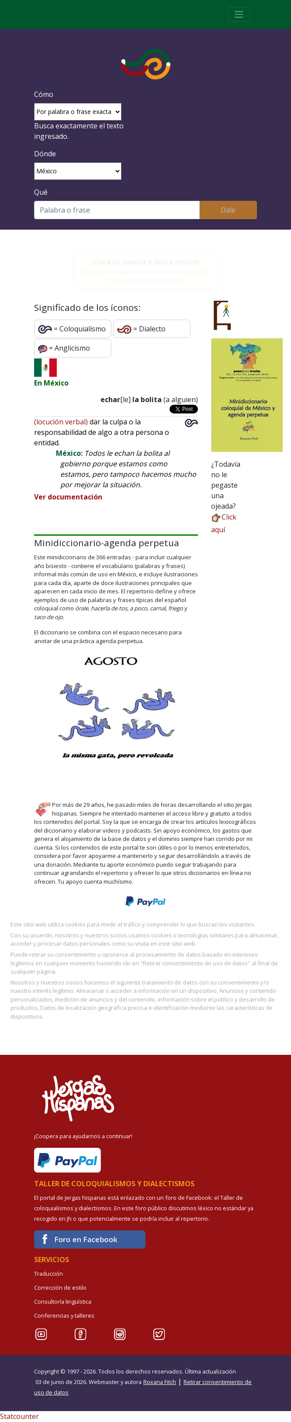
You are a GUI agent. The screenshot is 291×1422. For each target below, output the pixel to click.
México (56, 383)
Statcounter (19, 1416)
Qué (41, 192)
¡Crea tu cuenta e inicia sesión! (145, 262)
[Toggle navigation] (239, 14)
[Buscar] (117, 210)
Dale (228, 210)
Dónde (45, 153)
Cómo (43, 94)
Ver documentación (68, 497)
